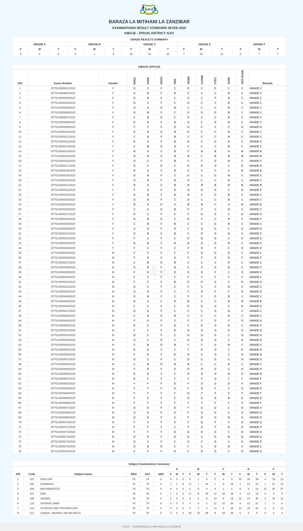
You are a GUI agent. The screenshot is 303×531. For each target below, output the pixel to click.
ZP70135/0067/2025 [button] (63, 407)
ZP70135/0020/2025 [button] (63, 180)
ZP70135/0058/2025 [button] (63, 364)
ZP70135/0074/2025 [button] (63, 441)
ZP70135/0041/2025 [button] (63, 281)
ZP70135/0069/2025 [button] (63, 417)
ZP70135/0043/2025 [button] (63, 291)
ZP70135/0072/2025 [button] (63, 431)
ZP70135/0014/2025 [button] (63, 151)
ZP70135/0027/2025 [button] (63, 214)
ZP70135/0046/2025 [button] (63, 306)
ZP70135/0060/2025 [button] (63, 373)
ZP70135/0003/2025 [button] (63, 98)
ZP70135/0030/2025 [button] (63, 228)
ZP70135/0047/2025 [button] (63, 310)
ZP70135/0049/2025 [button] (63, 320)
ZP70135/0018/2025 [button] (63, 170)
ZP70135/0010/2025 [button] (63, 131)
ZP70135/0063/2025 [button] (63, 388)
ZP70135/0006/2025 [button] (63, 112)
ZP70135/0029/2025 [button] (63, 223)
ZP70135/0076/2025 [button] (63, 451)
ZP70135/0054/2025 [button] (63, 344)
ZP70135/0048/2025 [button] (63, 315)
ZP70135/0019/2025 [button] (63, 175)
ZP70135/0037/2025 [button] (63, 262)
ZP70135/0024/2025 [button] (63, 199)
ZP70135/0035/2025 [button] (63, 252)
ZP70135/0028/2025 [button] (63, 218)
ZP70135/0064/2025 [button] (63, 393)
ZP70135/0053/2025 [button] (63, 339)
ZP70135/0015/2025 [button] (63, 156)
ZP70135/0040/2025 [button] (63, 277)
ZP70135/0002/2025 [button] (63, 93)
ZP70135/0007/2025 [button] (63, 117)
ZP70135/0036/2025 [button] (63, 257)
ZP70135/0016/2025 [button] (63, 160)
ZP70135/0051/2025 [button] (63, 330)
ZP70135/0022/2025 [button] (63, 189)
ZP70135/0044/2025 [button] (63, 296)
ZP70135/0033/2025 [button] (63, 243)
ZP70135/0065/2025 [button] (63, 398)
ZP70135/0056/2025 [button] (63, 354)
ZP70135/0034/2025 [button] (63, 248)
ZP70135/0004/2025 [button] (63, 102)
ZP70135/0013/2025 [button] (63, 146)
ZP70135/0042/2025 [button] (63, 286)
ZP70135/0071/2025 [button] (63, 427)
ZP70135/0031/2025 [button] (63, 233)
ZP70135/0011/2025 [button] (63, 136)
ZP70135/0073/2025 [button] (63, 436)
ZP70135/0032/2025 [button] (63, 238)
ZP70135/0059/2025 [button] (63, 369)
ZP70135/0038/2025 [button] (63, 267)
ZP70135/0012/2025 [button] (63, 141)
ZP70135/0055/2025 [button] (63, 349)
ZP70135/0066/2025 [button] (63, 402)
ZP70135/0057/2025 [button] (63, 359)
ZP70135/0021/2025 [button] (63, 185)
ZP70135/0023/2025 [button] (63, 194)
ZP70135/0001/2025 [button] (63, 88)
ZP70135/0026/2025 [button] (63, 209)
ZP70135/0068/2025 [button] (63, 412)
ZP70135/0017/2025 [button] (63, 165)
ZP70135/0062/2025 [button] (63, 383)
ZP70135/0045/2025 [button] (63, 301)
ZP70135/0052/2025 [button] (63, 335)
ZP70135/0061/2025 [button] (63, 378)
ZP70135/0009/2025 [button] (63, 127)
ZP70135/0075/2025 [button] (63, 446)
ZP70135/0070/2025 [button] (63, 422)
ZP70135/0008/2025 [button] (63, 122)
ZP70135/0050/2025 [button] (63, 325)
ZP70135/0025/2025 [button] (63, 204)
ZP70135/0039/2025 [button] (63, 272)
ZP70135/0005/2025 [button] (63, 107)
